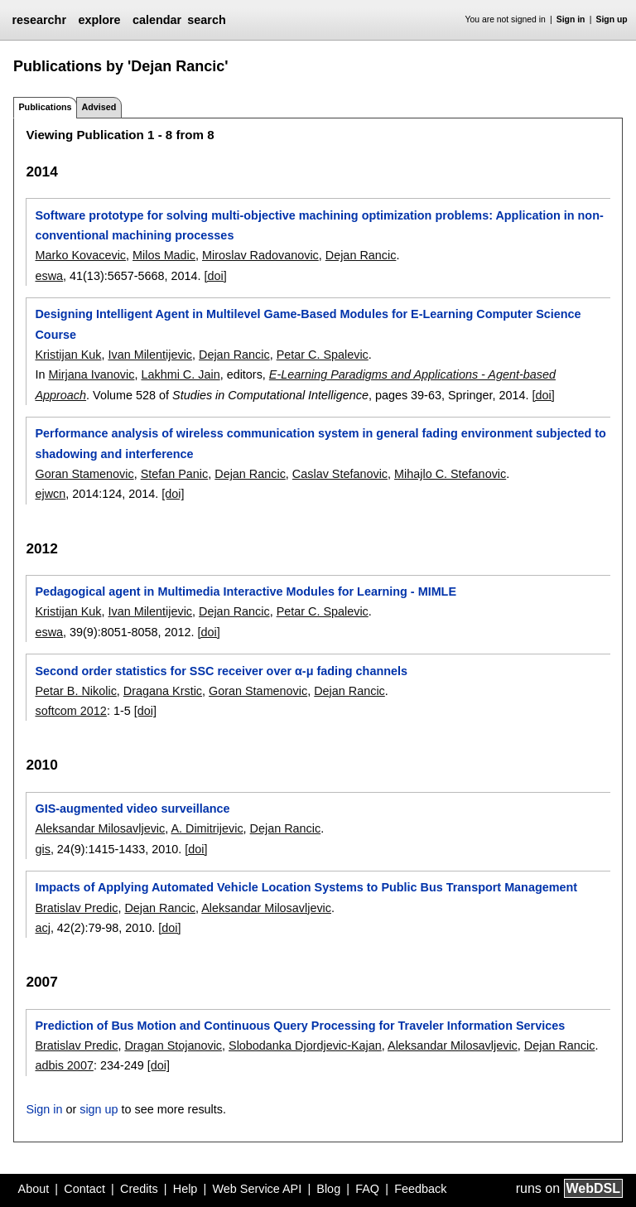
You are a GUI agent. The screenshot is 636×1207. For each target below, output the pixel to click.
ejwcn (50, 493)
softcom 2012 (70, 710)
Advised (98, 107)
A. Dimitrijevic (207, 828)
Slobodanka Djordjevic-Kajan (305, 1045)
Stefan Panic (175, 473)
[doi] (216, 275)
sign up (99, 1109)
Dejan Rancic (361, 255)
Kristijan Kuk (68, 354)
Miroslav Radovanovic (260, 255)
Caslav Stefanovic (340, 473)
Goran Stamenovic (84, 473)
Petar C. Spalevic (323, 354)
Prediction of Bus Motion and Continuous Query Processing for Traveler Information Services (300, 1025)
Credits (139, 1188)
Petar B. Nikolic (75, 691)
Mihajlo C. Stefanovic (450, 473)
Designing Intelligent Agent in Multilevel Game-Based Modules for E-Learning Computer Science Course (308, 323)
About (34, 1188)
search (206, 20)
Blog (328, 1188)
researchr (39, 20)
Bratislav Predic (76, 908)
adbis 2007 (64, 1065)
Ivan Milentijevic (150, 354)
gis (42, 849)
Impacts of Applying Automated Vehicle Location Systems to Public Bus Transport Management (306, 887)
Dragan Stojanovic (173, 1045)
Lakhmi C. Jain (180, 374)
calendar (156, 20)
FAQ (367, 1188)
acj (42, 927)
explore (99, 20)
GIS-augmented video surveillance (132, 808)
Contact (84, 1188)
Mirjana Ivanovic (91, 374)
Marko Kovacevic (80, 255)
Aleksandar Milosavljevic (100, 828)
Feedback (420, 1188)
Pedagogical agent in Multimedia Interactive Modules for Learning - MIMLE (245, 591)
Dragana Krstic (162, 691)
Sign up (612, 19)
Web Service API (256, 1188)
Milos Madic (163, 255)
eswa (49, 275)
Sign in (570, 19)
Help (185, 1188)
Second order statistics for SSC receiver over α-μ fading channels (221, 671)
